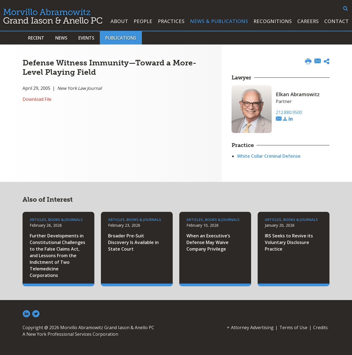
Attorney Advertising (252, 328)
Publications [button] (120, 38)
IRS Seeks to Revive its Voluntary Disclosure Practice (289, 242)
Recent (36, 38)
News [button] (61, 38)
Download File (37, 99)
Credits (320, 328)
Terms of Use (293, 328)
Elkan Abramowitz (298, 94)
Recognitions (273, 21)
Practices (171, 21)
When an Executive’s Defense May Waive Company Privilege (208, 242)
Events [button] (86, 38)
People (143, 21)
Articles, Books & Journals (56, 219)
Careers (308, 21)
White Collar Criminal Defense (269, 156)
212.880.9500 (289, 112)
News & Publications (219, 21)
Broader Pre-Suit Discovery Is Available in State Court (133, 242)
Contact (336, 21)
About (119, 21)
